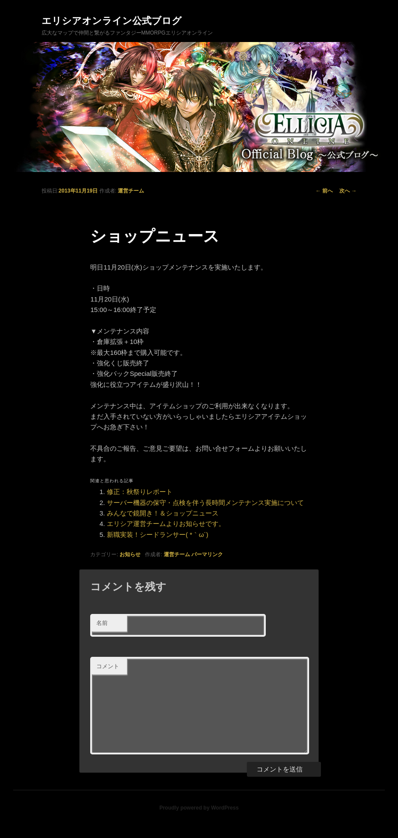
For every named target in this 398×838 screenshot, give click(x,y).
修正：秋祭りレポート (140, 491)
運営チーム (131, 191)
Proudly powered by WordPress (199, 808)
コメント (107, 666)
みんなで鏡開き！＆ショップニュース (162, 513)
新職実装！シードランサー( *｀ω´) (157, 534)
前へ (324, 191)
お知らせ (130, 554)
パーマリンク (207, 554)
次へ (347, 191)
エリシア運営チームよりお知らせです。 (166, 523)
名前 (102, 623)
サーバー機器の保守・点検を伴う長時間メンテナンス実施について (205, 502)
